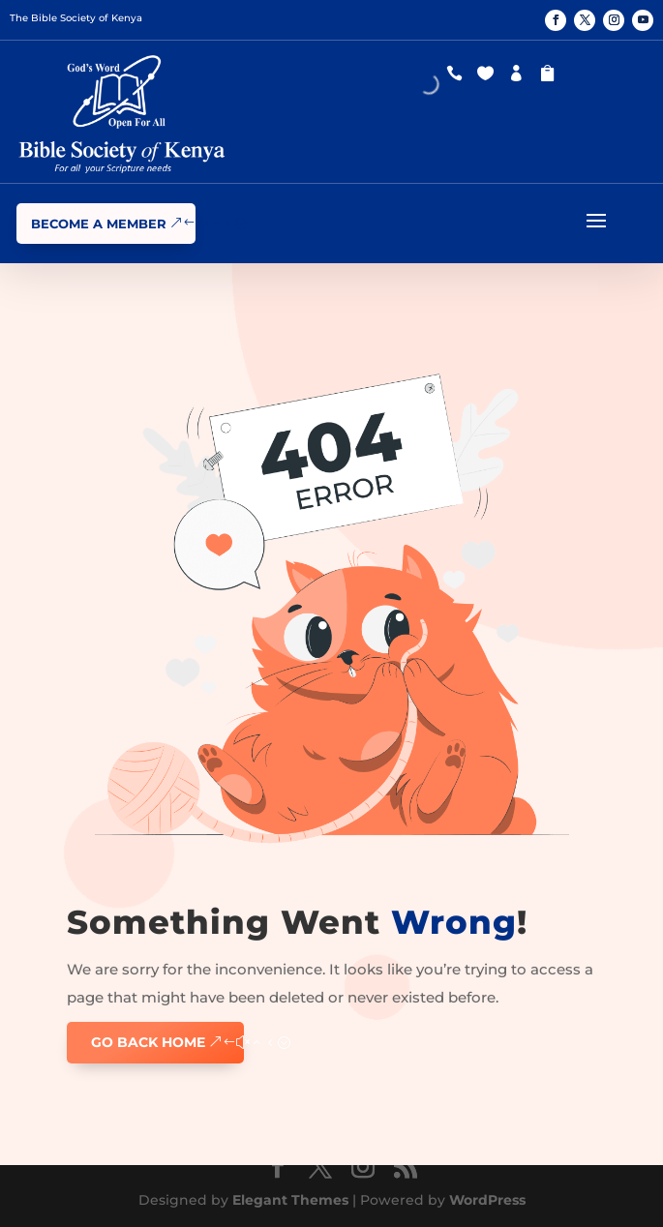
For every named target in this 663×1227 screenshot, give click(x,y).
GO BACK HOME (148, 1042)
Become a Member (98, 223)
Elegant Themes (290, 1200)
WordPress (487, 1200)
